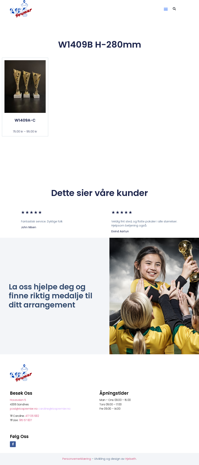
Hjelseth (130, 459)
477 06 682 (32, 416)
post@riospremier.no (24, 409)
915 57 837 (25, 420)
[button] (166, 9)
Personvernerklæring (77, 459)
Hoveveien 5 (18, 400)
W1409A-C (25, 120)
